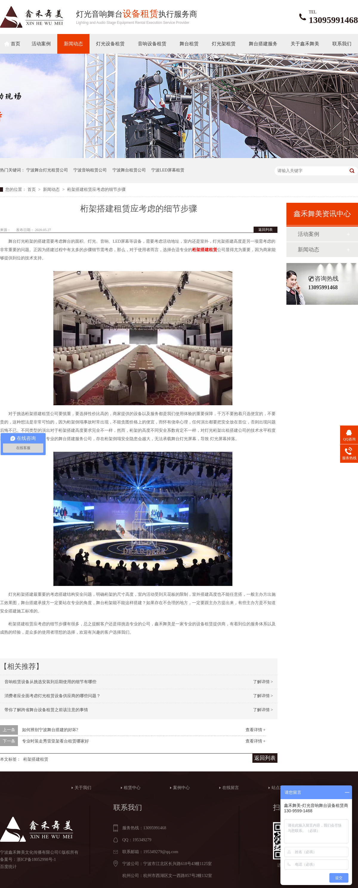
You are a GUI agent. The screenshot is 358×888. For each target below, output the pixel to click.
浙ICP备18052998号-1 (36, 859)
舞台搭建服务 (263, 43)
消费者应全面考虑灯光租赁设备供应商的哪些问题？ (52, 696)
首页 (15, 43)
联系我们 (341, 43)
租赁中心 (132, 787)
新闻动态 (73, 43)
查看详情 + (256, 730)
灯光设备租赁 (110, 43)
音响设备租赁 (152, 43)
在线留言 (230, 787)
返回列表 (265, 230)
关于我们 (83, 787)
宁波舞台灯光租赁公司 (47, 170)
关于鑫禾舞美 (305, 43)
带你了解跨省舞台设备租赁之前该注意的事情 (46, 710)
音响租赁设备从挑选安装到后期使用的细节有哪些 (50, 682)
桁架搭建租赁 (204, 249)
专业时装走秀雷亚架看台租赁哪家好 (55, 741)
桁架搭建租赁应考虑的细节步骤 (96, 189)
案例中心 (181, 787)
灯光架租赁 (224, 43)
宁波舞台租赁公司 (129, 170)
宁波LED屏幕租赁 (167, 170)
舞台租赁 (189, 43)
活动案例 (41, 43)
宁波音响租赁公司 (90, 170)
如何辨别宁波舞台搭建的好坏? (50, 730)
